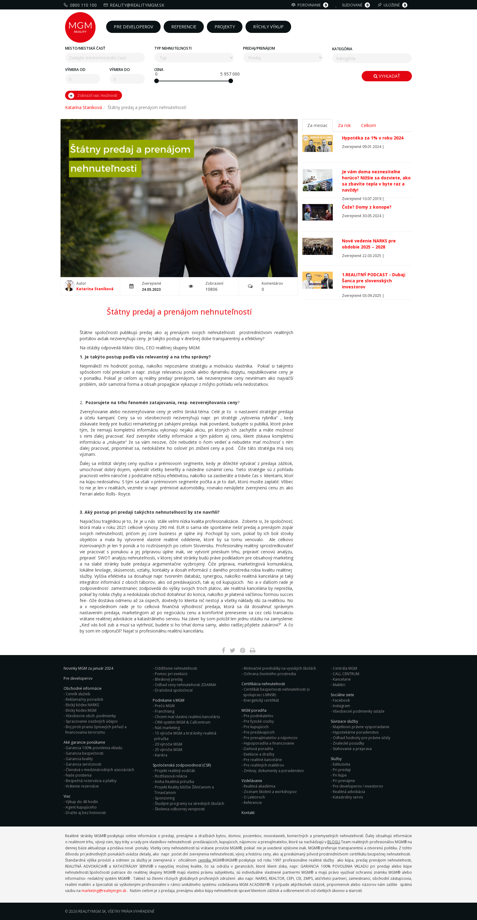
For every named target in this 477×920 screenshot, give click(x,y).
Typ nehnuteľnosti (173, 48)
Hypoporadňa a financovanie (269, 743)
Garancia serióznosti (83, 764)
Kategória (342, 48)
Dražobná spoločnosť (174, 690)
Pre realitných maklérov (264, 765)
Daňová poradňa (258, 748)
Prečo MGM (165, 705)
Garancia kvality (79, 758)
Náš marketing (167, 727)
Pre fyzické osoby (259, 721)
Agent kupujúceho (81, 807)
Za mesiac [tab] (317, 125)
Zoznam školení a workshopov (270, 791)
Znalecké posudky (348, 743)
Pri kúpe (340, 775)
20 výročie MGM (168, 744)
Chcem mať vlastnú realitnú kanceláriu (187, 716)
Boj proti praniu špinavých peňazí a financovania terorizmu (96, 729)
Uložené (393, 5)
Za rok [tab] (344, 125)
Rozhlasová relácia (171, 776)
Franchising (164, 711)
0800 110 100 (81, 5)
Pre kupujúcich (256, 726)
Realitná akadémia (259, 786)
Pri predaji (342, 769)
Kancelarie (342, 679)
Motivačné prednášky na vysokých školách (280, 668)
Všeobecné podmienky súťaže (359, 711)
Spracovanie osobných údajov (92, 721)
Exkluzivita (341, 764)
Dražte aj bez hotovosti (86, 812)
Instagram (341, 705)
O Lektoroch (254, 797)
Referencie (253, 802)
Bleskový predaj (169, 679)
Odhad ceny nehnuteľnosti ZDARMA (185, 684)
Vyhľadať (387, 76)
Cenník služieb (78, 693)
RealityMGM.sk (92, 911)
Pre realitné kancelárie (263, 759)
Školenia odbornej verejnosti (180, 809)
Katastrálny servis (348, 797)
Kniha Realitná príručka (174, 781)
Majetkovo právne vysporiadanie (361, 726)
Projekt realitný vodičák (175, 770)
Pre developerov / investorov (358, 786)
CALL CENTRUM (346, 673)
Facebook (341, 700)
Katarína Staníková (83, 107)
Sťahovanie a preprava (352, 748)
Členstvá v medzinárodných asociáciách (100, 769)
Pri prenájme (344, 780)
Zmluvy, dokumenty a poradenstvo (274, 770)
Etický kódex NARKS (82, 704)
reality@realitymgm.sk (134, 5)
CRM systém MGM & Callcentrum (183, 722)
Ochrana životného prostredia (270, 673)
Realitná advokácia (349, 791)
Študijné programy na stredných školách (189, 803)
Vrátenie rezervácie (82, 786)
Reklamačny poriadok (84, 699)
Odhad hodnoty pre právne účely (361, 737)
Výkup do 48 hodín (82, 801)
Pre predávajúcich (259, 732)
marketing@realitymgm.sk (104, 890)
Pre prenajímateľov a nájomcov (271, 737)
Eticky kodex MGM (81, 710)
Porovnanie (310, 5)
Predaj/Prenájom (259, 48)
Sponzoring (165, 798)
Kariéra (161, 755)
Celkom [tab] (368, 125)
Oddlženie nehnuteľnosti (176, 668)
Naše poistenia (79, 775)
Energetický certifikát (261, 700)
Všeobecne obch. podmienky (91, 715)
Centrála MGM (345, 668)
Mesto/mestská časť (85, 48)
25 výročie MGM (168, 749)
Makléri (339, 684)
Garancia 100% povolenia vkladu (94, 747)
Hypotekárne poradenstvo (356, 732)
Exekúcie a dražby (259, 754)
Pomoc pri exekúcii (171, 673)
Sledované (353, 5)
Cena (158, 69)
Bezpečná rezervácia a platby (91, 780)
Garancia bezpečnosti (84, 753)
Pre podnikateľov (258, 715)
